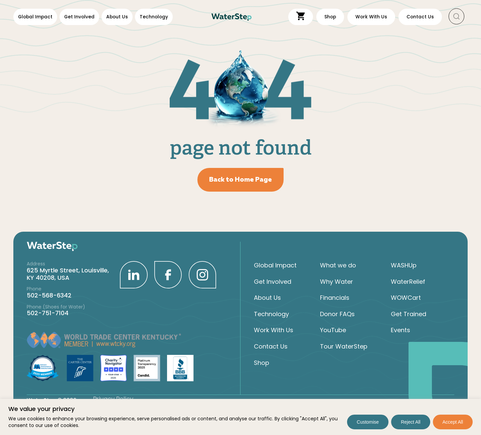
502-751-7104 (47, 313)
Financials (334, 297)
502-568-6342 (49, 295)
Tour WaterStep (343, 346)
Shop (261, 362)
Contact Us (271, 346)
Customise (368, 422)
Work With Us (273, 330)
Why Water (336, 281)
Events (400, 330)
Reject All (410, 422)
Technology (154, 17)
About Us (117, 17)
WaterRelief (408, 281)
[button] (457, 16)
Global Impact (35, 17)
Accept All (453, 422)
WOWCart (406, 297)
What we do (338, 265)
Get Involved (79, 17)
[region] (240, 417)
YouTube (333, 330)
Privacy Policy (113, 398)
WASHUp (404, 265)
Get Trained (408, 313)
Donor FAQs (337, 313)
